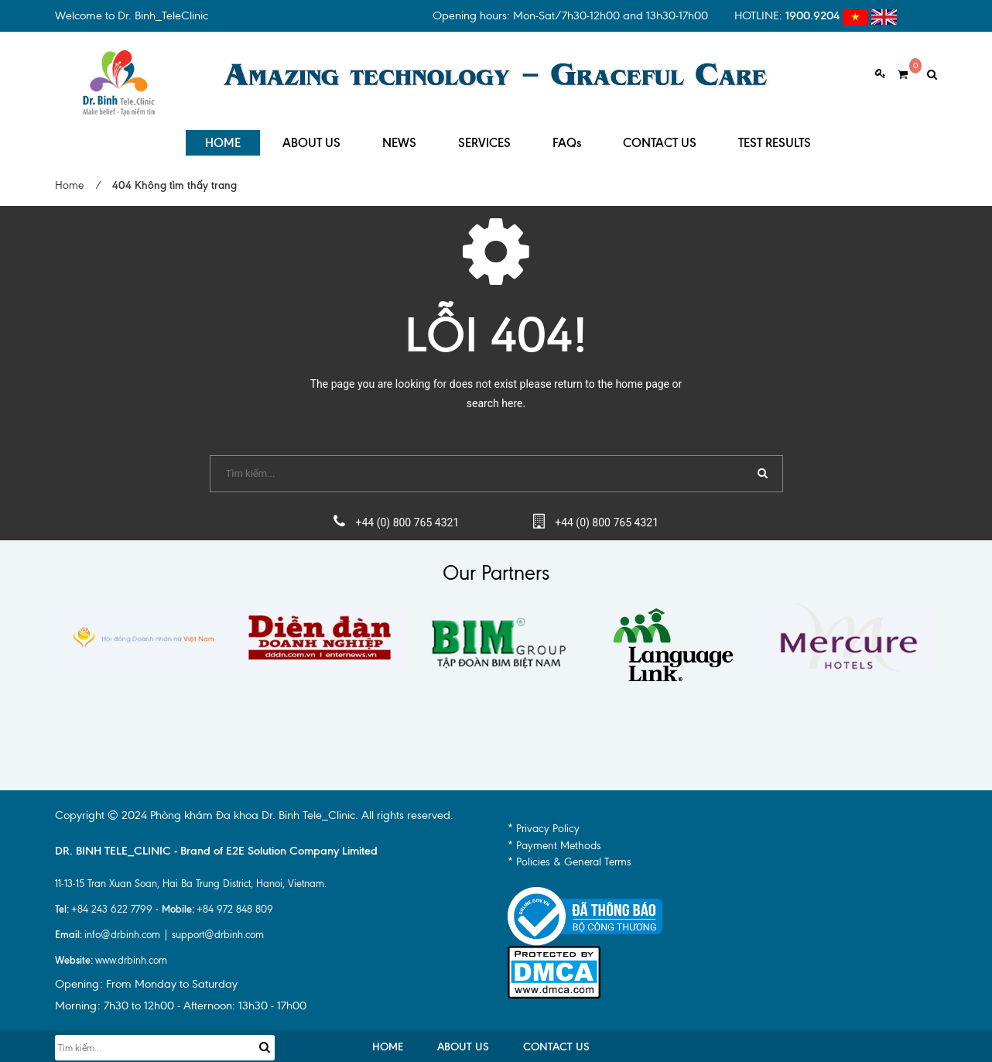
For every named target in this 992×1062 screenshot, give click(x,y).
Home (69, 182)
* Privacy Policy (544, 825)
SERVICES (484, 139)
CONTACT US (659, 139)
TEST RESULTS (774, 139)
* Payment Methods (554, 842)
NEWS (399, 139)
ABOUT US (311, 139)
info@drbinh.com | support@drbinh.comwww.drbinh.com (159, 944)
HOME (223, 139)
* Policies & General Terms (569, 858)
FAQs (566, 139)
